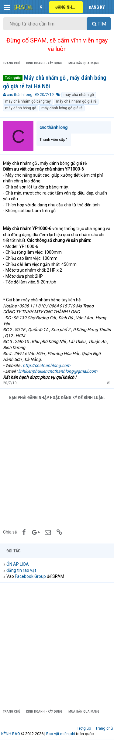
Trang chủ (104, 728)
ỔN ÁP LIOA (17, 564)
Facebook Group (30, 576)
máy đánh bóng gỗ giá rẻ (61, 108)
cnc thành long (20, 94)
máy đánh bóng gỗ (20, 108)
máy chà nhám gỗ (79, 95)
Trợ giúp (84, 728)
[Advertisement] (57, 464)
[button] (6, 7)
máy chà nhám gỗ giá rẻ (76, 101)
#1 (109, 383)
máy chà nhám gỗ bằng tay (28, 101)
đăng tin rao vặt (21, 570)
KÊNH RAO (10, 733)
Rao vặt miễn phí (60, 733)
